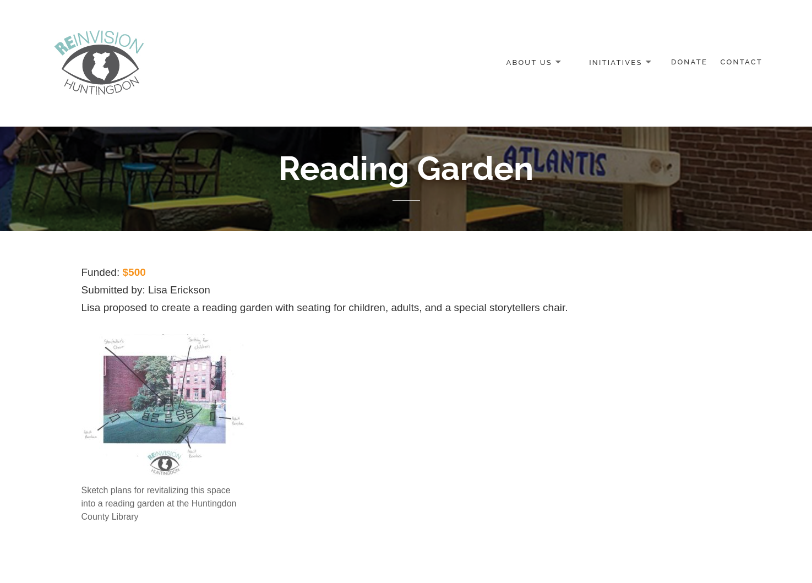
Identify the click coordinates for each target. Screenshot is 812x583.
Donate (689, 62)
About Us (529, 62)
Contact (741, 62)
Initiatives (615, 62)
